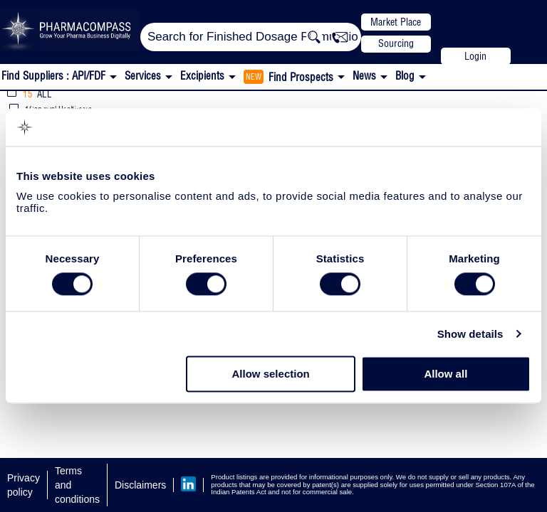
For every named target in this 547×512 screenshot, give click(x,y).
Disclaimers (140, 485)
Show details (470, 334)
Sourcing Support (396, 45)
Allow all (445, 374)
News (364, 75)
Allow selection (271, 374)
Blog (405, 75)
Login (475, 56)
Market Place (395, 22)
